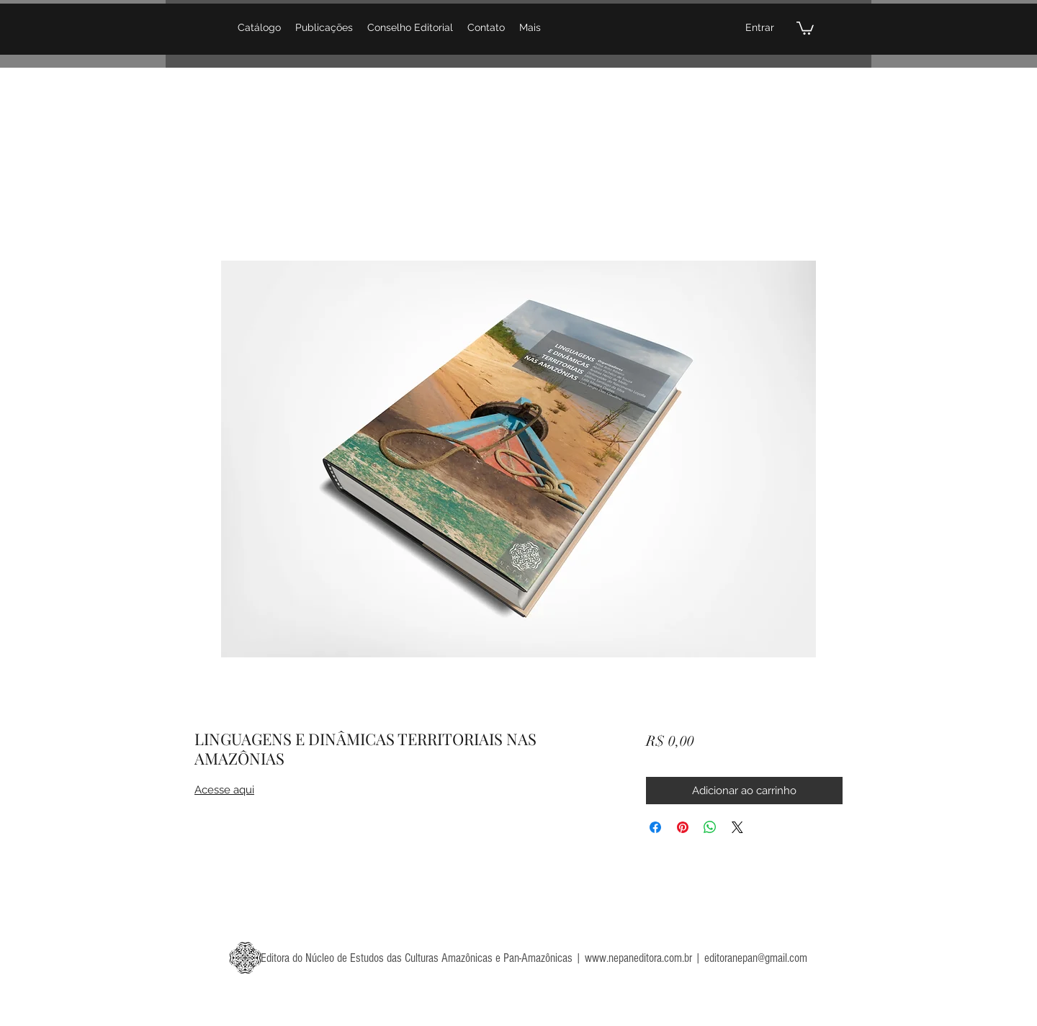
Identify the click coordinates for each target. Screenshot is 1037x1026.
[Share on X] (737, 827)
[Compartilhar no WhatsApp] (710, 827)
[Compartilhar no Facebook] (655, 827)
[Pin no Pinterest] (682, 827)
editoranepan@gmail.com (755, 958)
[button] (805, 27)
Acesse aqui (224, 789)
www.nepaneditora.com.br (638, 958)
